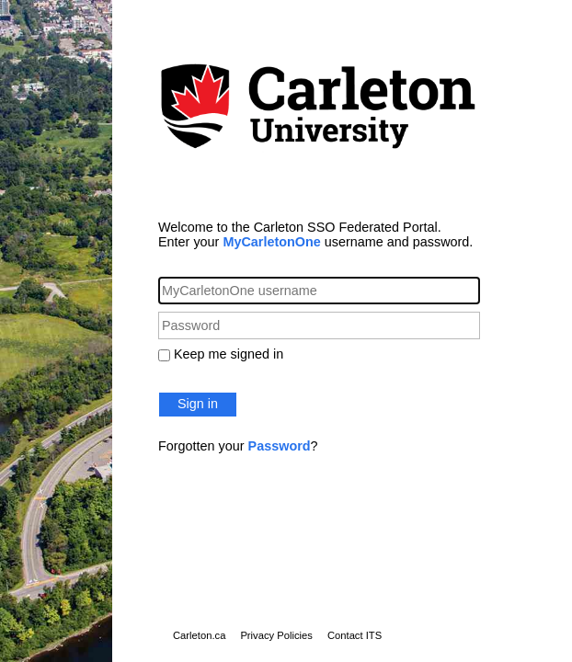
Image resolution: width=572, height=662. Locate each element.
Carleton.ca (199, 635)
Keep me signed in (228, 354)
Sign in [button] (197, 403)
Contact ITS (354, 635)
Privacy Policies (276, 635)
